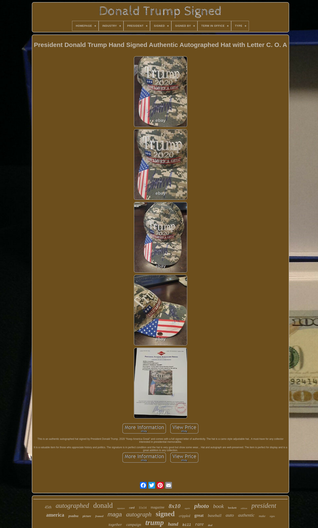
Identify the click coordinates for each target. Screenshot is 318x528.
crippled (184, 516)
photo (201, 505)
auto (230, 515)
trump (154, 523)
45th (48, 507)
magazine (157, 507)
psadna (73, 516)
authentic (246, 515)
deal (210, 525)
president (263, 505)
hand (173, 524)
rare (199, 524)
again (187, 508)
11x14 (142, 507)
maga (115, 514)
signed (165, 514)
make (262, 516)
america (55, 515)
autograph (139, 514)
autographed (72, 505)
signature (121, 508)
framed (99, 516)
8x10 (174, 506)
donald (103, 505)
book (218, 506)
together (115, 524)
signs (272, 516)
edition (244, 508)
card (132, 507)
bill (186, 525)
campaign (133, 525)
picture (87, 516)
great (199, 515)
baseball (214, 515)
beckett (232, 507)
